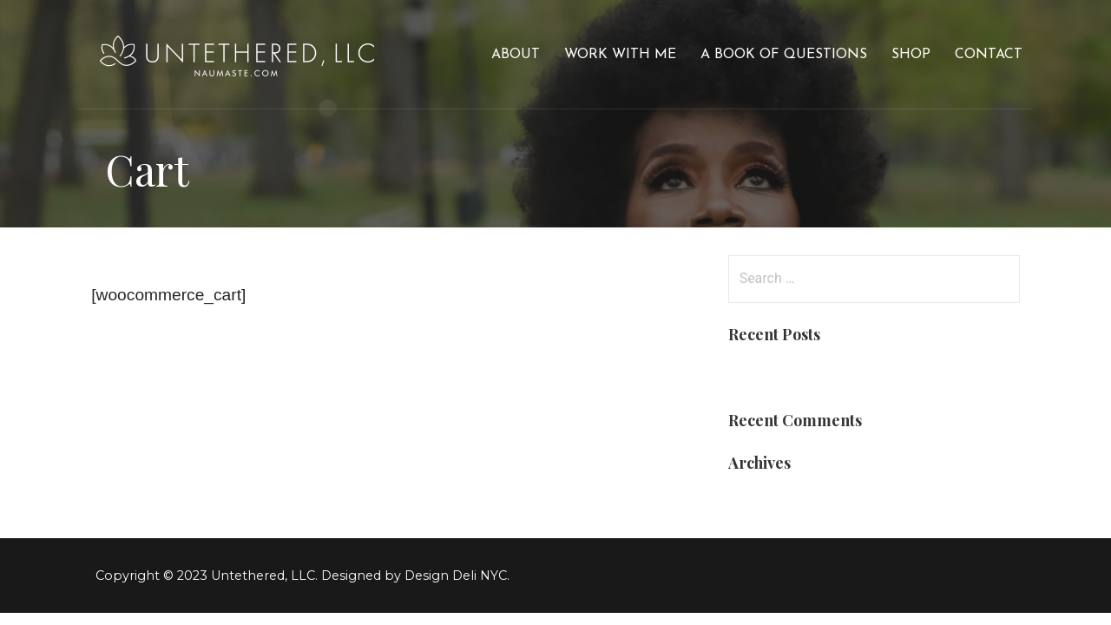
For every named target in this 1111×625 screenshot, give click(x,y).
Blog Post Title (779, 372)
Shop (910, 55)
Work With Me (620, 55)
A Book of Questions (783, 55)
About (515, 55)
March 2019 (768, 500)
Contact (988, 55)
